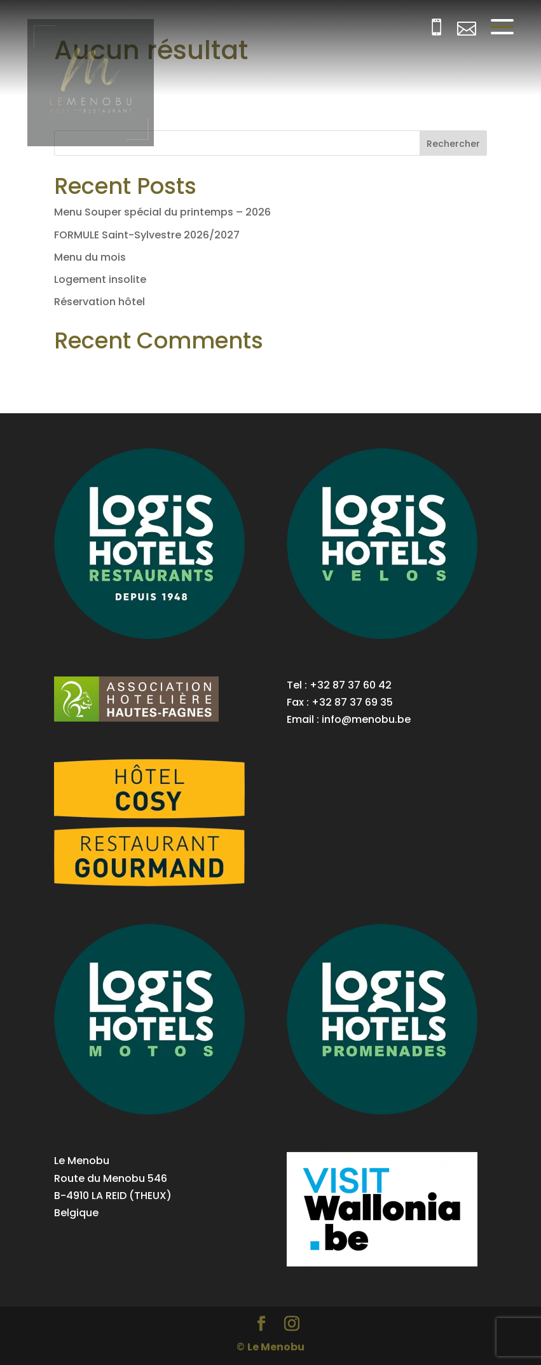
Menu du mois (90, 257)
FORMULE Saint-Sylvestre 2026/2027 (147, 235)
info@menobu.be (366, 719)
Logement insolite (100, 279)
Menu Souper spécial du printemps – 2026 (162, 212)
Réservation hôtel (99, 301)
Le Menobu (276, 1347)
